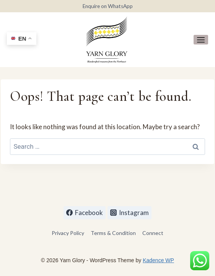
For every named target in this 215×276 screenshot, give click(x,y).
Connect (152, 233)
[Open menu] (201, 39)
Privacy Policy (68, 233)
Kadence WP (158, 260)
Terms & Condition (113, 233)
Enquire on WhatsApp (108, 6)
